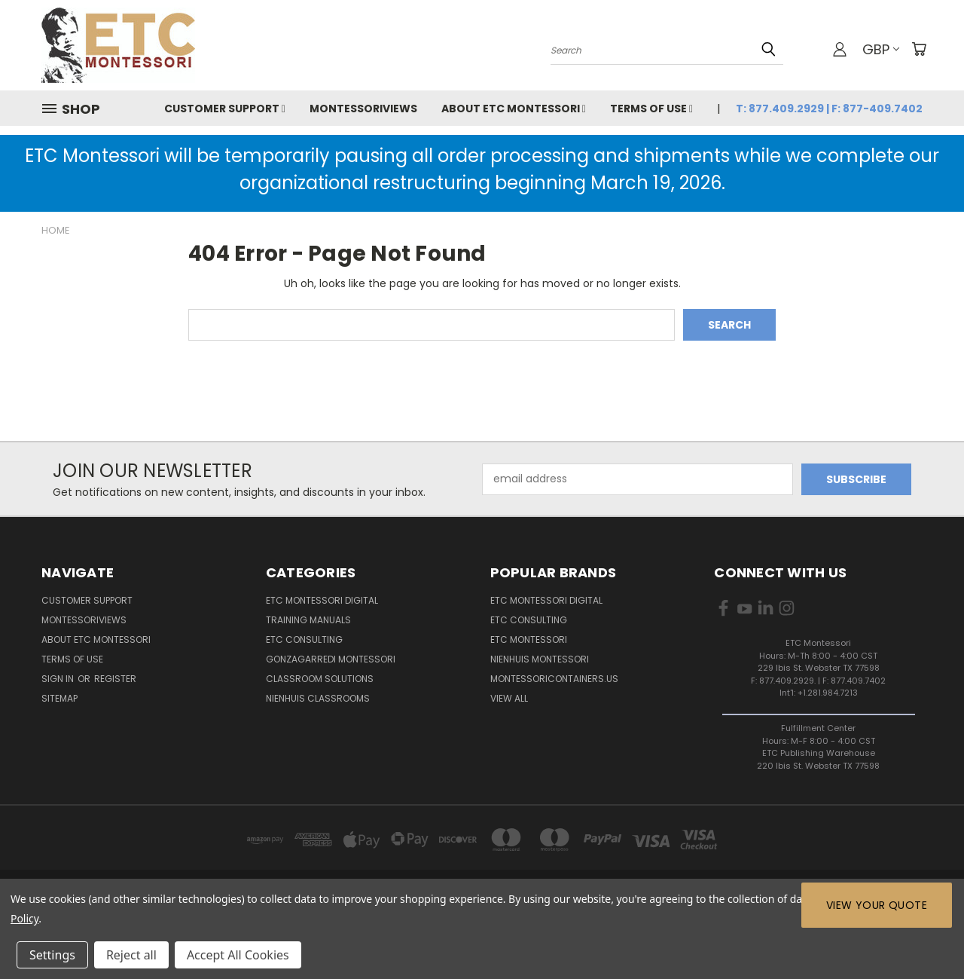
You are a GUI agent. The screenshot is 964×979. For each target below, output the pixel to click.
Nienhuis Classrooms (318, 698)
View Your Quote (876, 905)
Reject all (131, 955)
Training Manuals (308, 619)
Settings (52, 955)
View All (509, 698)
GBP (880, 49)
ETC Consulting (304, 639)
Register (115, 678)
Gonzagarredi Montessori (330, 659)
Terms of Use (651, 108)
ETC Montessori (528, 639)
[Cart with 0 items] (918, 49)
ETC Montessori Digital (322, 600)
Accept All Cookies (238, 955)
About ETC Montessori (513, 108)
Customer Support (224, 108)
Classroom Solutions (320, 678)
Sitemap (59, 698)
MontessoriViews (363, 108)
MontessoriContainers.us (554, 678)
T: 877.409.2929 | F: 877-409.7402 (829, 108)
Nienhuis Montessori (539, 659)
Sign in (58, 678)
